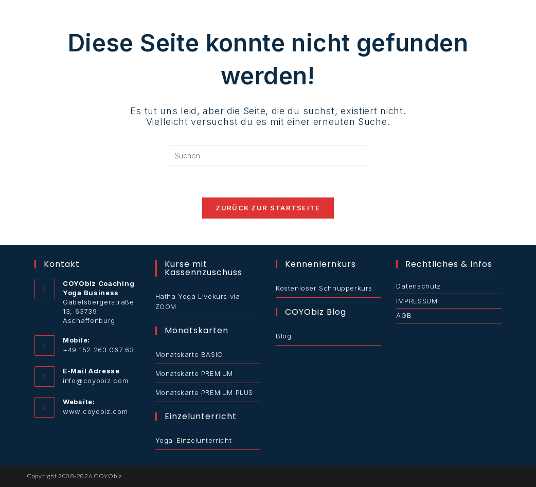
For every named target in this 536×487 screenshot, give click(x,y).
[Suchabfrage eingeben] (268, 156)
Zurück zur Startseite (268, 208)
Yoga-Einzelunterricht (193, 440)
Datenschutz (418, 286)
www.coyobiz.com (95, 411)
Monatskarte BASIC (189, 354)
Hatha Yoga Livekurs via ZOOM (197, 301)
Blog (283, 336)
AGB (404, 315)
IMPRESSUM (416, 301)
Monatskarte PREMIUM (194, 373)
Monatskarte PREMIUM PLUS (204, 392)
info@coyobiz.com (95, 380)
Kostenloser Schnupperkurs (324, 288)
